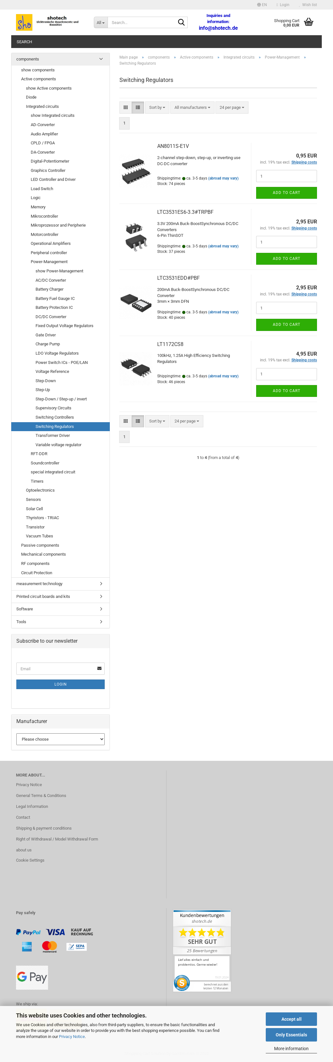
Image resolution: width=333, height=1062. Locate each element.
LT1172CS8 (170, 344)
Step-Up (43, 389)
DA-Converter (43, 152)
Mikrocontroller (44, 216)
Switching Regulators (55, 426)
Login (60, 684)
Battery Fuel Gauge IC (55, 298)
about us (24, 850)
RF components (35, 563)
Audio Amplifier (44, 134)
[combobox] (157, 107)
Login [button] (283, 5)
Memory (38, 207)
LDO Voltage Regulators (57, 353)
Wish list (308, 5)
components (27, 59)
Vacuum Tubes (39, 536)
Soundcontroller (45, 463)
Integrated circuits (42, 106)
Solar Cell (34, 508)
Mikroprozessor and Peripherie (58, 225)
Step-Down (46, 380)
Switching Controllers (55, 417)
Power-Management (49, 261)
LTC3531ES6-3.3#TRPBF (185, 212)
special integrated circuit (53, 472)
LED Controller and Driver (53, 179)
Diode (31, 97)
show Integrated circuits (53, 115)
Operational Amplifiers (51, 243)
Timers (37, 481)
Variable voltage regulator (58, 444)
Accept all (291, 1019)
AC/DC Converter (51, 280)
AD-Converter (43, 124)
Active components (38, 78)
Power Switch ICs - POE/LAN (62, 362)
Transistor (35, 527)
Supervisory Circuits (53, 408)
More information (291, 1048)
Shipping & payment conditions (44, 828)
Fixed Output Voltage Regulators (64, 325)
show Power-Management (59, 271)
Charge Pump (48, 344)
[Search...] (101, 22)
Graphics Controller (48, 170)
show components (38, 70)
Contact (23, 817)
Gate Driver (46, 335)
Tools (21, 621)
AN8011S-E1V (173, 146)
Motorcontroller (44, 234)
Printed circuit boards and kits (43, 596)
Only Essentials (291, 1034)
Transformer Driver (53, 435)
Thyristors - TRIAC (42, 517)
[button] (262, 5)
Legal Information (32, 806)
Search (24, 41)
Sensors (33, 499)
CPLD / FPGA (43, 143)
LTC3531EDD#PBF (178, 278)
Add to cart (286, 192)
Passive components (40, 545)
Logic (36, 197)
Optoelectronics (40, 490)
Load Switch (42, 188)
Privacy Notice (72, 1036)
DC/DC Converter (51, 316)
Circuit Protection (36, 572)
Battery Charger (49, 289)
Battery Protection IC (54, 307)
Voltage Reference (52, 371)
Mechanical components (43, 554)
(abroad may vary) (223, 178)
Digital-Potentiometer (50, 161)
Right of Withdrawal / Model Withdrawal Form (57, 839)
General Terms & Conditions (41, 795)
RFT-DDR (39, 453)
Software (24, 609)
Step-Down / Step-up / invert (61, 399)
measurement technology (39, 583)
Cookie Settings (30, 860)
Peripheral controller (49, 252)
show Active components (49, 88)
